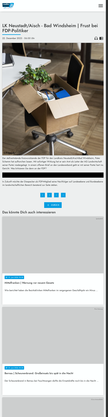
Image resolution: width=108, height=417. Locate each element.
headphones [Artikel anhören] (96, 38)
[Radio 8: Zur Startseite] (27, 6)
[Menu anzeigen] (101, 6)
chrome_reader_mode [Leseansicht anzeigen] (101, 38)
